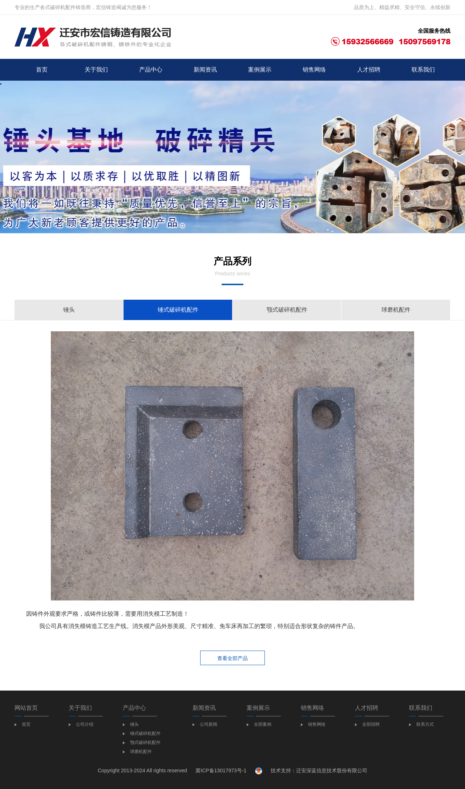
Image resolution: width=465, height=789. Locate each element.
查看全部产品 (232, 658)
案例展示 (259, 69)
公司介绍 (84, 724)
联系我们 (423, 69)
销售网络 (314, 69)
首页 (42, 69)
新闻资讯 (205, 69)
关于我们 (96, 69)
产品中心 (150, 69)
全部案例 (262, 724)
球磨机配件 (396, 310)
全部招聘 (371, 724)
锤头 (69, 310)
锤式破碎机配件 (178, 310)
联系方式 (425, 724)
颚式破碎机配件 (287, 310)
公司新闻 (208, 724)
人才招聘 (368, 69)
